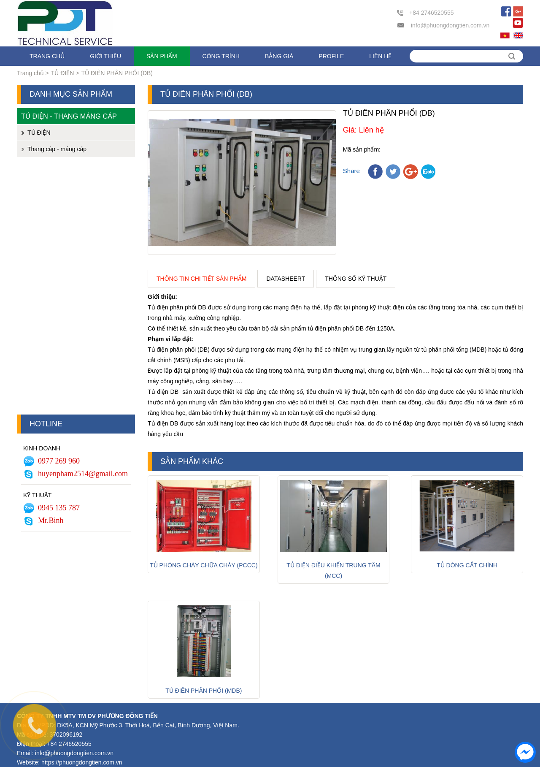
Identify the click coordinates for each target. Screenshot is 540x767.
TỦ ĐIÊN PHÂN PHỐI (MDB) (203, 690)
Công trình (221, 56)
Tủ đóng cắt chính (467, 565)
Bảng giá (279, 56)
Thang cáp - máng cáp (56, 149)
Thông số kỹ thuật (355, 278)
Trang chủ (47, 56)
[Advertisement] (76, 288)
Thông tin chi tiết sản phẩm (201, 278)
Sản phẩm (161, 56)
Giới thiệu (105, 56)
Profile (331, 56)
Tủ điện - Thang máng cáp (69, 116)
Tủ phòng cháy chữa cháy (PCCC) (203, 565)
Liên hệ (380, 56)
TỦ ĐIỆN (62, 73)
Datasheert (285, 278)
